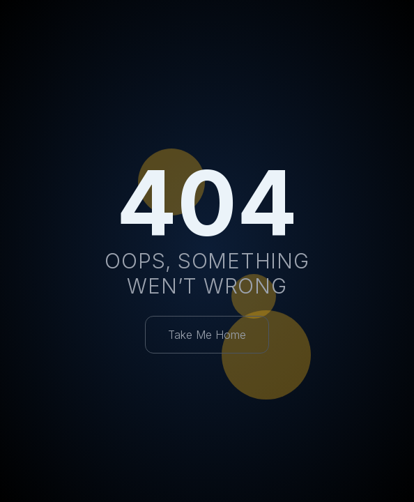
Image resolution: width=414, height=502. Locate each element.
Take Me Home (207, 335)
